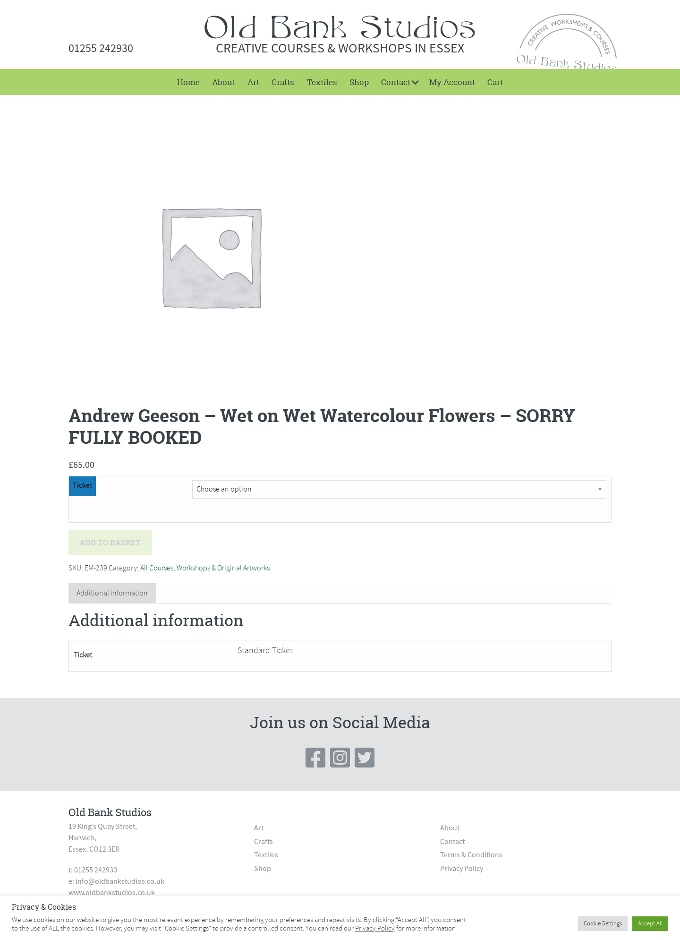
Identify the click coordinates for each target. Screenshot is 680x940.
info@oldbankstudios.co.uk (120, 881)
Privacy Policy (461, 868)
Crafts (283, 82)
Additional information (112, 593)
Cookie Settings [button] (603, 923)
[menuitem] (188, 82)
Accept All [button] (650, 923)
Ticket (82, 485)
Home (188, 82)
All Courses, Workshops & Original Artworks (205, 568)
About (223, 82)
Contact (395, 82)
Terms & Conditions (471, 855)
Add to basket (110, 542)
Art (253, 82)
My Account (452, 82)
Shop (359, 82)
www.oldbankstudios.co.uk (111, 892)
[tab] (112, 593)
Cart (495, 82)
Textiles (322, 82)
